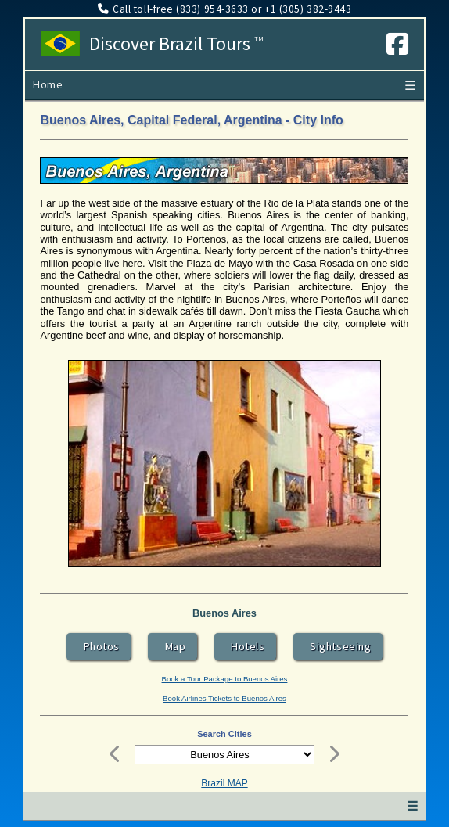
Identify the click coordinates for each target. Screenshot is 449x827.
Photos (98, 646)
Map (173, 646)
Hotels (245, 646)
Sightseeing (338, 646)
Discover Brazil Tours (176, 43)
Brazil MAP (224, 783)
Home (48, 84)
